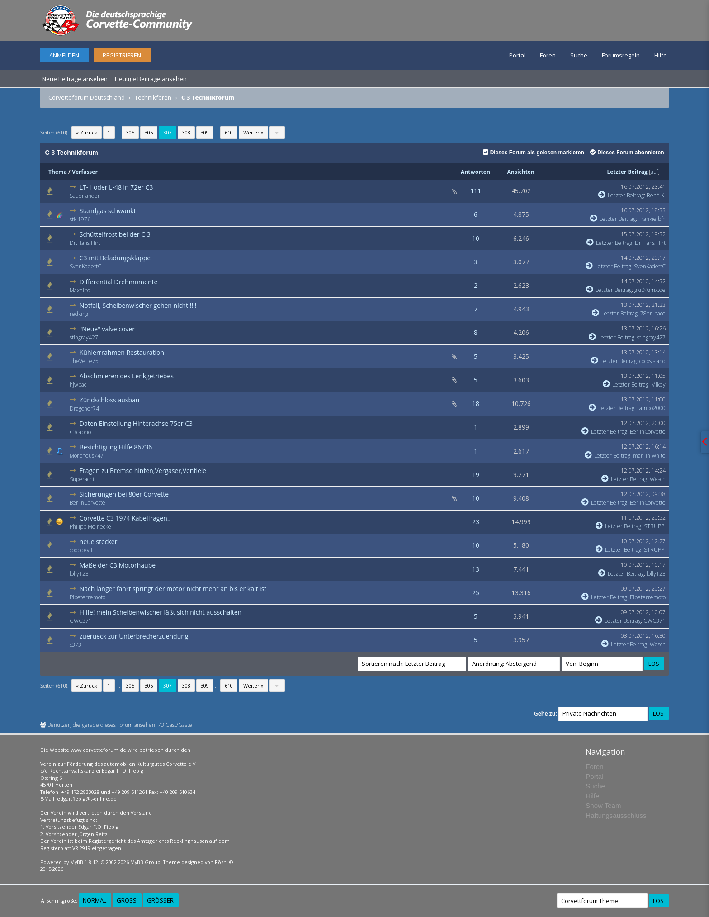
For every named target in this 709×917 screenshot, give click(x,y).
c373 (75, 645)
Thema (57, 172)
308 (186, 132)
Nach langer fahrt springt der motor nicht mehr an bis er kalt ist (173, 588)
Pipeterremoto (87, 597)
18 (475, 403)
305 (130, 132)
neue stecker (99, 541)
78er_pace (653, 313)
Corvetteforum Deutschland (86, 97)
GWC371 (81, 621)
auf (654, 172)
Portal (517, 55)
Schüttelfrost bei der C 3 (115, 234)
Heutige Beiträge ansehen (151, 79)
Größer (160, 900)
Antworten (475, 172)
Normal (94, 900)
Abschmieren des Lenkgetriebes (127, 376)
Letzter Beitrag (627, 172)
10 (475, 238)
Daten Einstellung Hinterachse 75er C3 (136, 423)
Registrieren (122, 55)
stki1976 (80, 219)
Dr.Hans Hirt (85, 243)
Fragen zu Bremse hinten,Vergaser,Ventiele (143, 470)
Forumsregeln (621, 55)
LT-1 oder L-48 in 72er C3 (116, 187)
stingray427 (84, 337)
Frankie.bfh (652, 219)
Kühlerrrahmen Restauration (122, 352)
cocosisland (652, 361)
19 (475, 474)
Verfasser (85, 172)
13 (475, 569)
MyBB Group (145, 862)
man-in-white (649, 455)
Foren (548, 55)
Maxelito (80, 290)
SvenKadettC (85, 266)
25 (475, 592)
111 (475, 190)
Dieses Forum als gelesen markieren (533, 152)
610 (229, 132)
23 (475, 521)
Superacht (82, 479)
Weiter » (253, 132)
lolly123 (79, 574)
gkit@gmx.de (650, 290)
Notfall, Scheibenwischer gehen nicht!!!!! (138, 305)
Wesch (658, 479)
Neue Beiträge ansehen (75, 79)
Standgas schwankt (108, 210)
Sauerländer (85, 196)
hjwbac (78, 384)
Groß (127, 900)
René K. (656, 195)
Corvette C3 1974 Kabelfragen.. (125, 518)
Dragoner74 (84, 408)
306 (149, 132)
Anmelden (64, 55)
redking (79, 314)
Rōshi (221, 862)
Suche (578, 55)
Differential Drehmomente (119, 281)
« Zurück (86, 132)
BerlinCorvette (648, 431)
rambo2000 (651, 408)
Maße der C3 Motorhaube (118, 565)
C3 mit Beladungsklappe (115, 257)
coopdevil (81, 550)
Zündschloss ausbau (110, 400)
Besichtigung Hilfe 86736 (116, 447)
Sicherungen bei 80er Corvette (124, 494)
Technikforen (153, 97)
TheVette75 (84, 361)
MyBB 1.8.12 (84, 862)
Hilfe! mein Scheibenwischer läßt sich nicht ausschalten (160, 612)
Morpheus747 (87, 455)
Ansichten (520, 172)
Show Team (603, 805)
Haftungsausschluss (616, 815)
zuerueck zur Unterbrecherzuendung (134, 636)
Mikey (658, 384)
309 (205, 132)
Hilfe (660, 55)
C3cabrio (80, 432)
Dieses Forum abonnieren (627, 152)
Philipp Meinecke (90, 526)
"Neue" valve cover (107, 329)
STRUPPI (655, 526)
